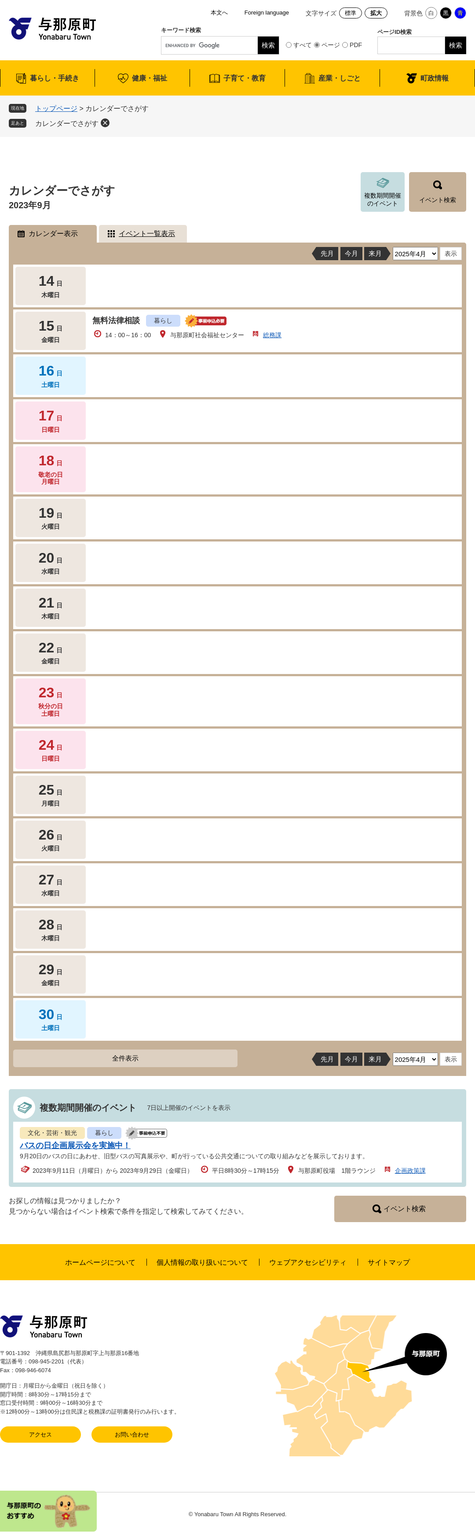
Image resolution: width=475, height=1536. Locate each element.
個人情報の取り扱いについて (202, 1262)
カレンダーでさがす (67, 123)
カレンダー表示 (53, 233)
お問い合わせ (132, 1434)
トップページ (56, 108)
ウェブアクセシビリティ (308, 1262)
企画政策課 (410, 1170)
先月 (327, 253)
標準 (350, 13)
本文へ (219, 12)
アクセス (40, 1434)
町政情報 (434, 78)
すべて (302, 44)
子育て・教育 (244, 78)
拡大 (376, 13)
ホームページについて (100, 1262)
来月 (375, 253)
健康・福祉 (149, 78)
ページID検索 (394, 32)
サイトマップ (389, 1262)
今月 (351, 253)
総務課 (272, 335)
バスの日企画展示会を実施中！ (75, 1145)
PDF (356, 44)
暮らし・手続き (54, 78)
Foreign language (267, 12)
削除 (105, 122)
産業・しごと (339, 78)
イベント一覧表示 (147, 233)
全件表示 (125, 1058)
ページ (331, 44)
